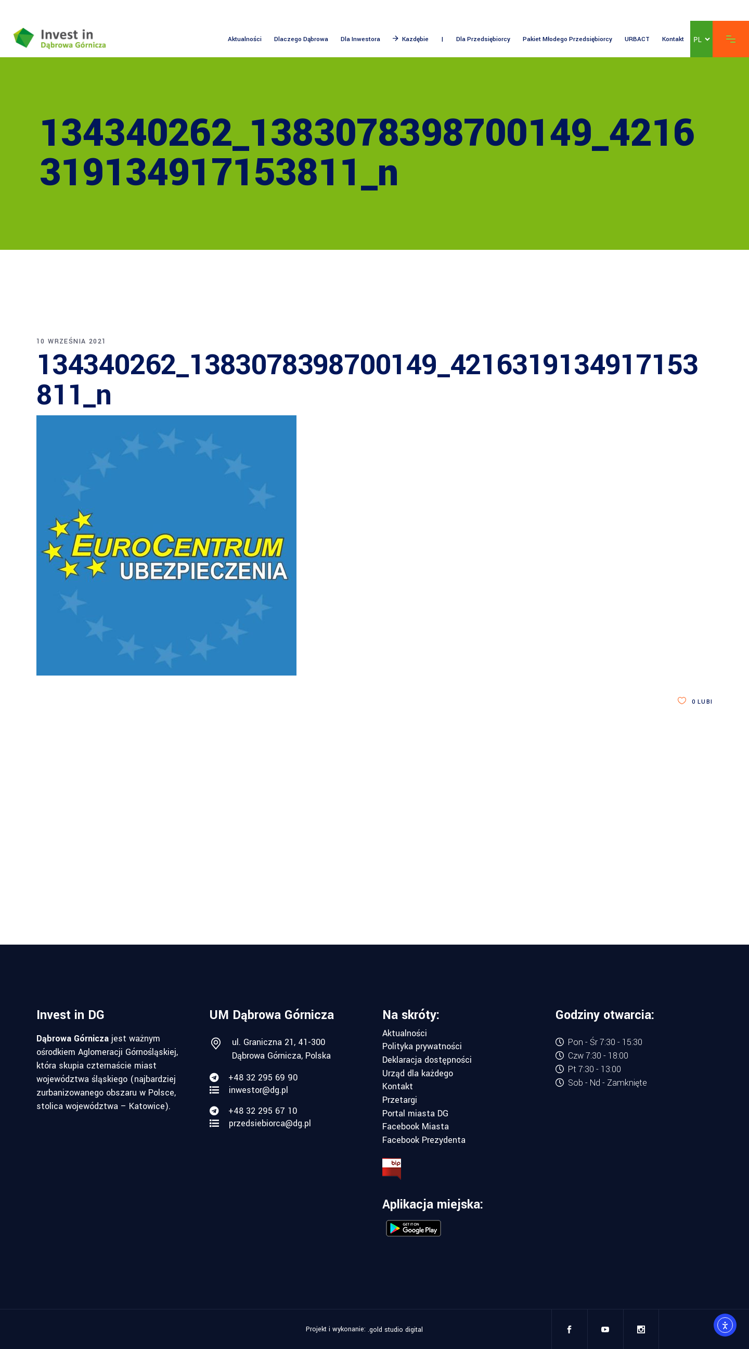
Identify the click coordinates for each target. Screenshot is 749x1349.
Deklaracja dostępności (427, 1060)
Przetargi (399, 1100)
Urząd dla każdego (417, 1073)
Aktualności (404, 1033)
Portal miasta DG (415, 1114)
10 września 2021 (71, 341)
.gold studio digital (395, 1329)
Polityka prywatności (422, 1046)
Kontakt (397, 1086)
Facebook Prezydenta (424, 1140)
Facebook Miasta (415, 1127)
